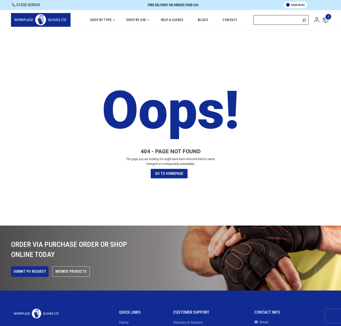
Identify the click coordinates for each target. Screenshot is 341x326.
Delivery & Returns (188, 322)
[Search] (304, 20)
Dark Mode (295, 5)
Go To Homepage (169, 173)
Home (124, 322)
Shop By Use (136, 20)
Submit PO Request (30, 271)
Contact (230, 20)
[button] (316, 19)
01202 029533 (26, 5)
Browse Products (71, 271)
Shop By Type (101, 20)
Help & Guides (172, 20)
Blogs (203, 20)
